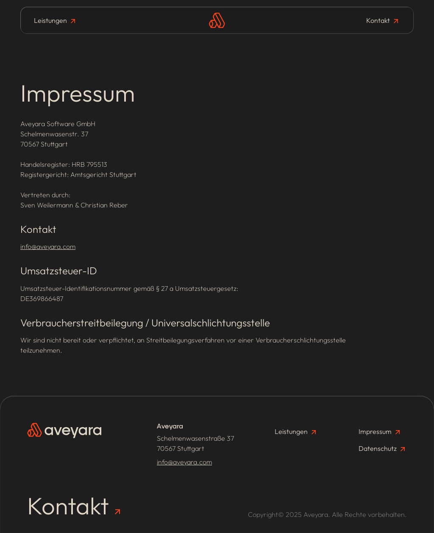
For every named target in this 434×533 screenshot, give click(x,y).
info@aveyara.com (47, 246)
